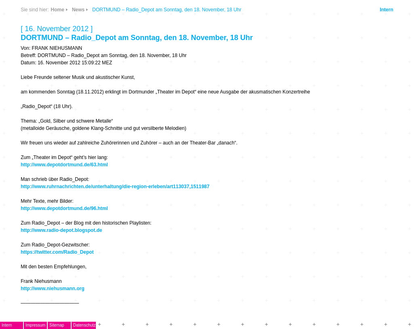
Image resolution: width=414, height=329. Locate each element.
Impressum (35, 325)
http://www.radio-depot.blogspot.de (61, 230)
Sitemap (56, 325)
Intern (386, 10)
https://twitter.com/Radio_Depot (57, 252)
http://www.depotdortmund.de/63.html (64, 165)
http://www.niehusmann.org (52, 288)
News (78, 10)
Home (57, 10)
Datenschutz (84, 325)
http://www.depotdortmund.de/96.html (64, 208)
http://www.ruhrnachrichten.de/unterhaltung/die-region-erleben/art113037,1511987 (115, 186)
